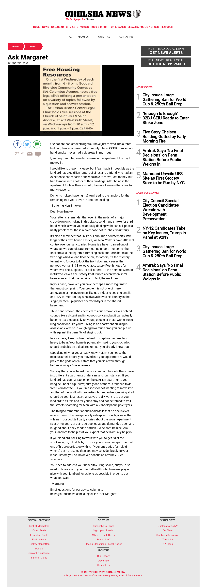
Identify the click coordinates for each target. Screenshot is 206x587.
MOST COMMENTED (147, 192)
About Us (83, 36)
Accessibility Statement (130, 575)
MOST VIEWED (144, 87)
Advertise (104, 36)
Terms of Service (93, 575)
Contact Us (126, 36)
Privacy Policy (110, 575)
